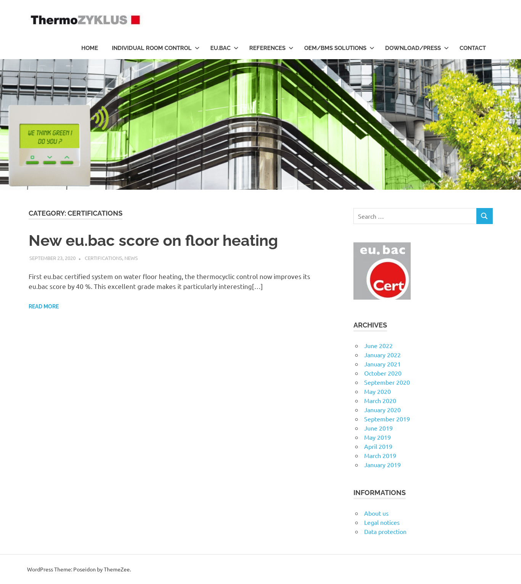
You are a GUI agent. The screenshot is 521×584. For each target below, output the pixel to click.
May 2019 (377, 437)
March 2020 (380, 400)
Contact (473, 48)
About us (376, 513)
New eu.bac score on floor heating (153, 240)
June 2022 (378, 345)
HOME (89, 48)
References (271, 48)
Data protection (385, 531)
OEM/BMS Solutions (339, 48)
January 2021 (382, 364)
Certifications (103, 258)
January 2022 (382, 354)
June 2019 (378, 428)
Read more (44, 306)
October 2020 (383, 373)
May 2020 (377, 391)
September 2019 (387, 419)
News (131, 258)
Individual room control (156, 48)
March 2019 (380, 455)
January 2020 (382, 409)
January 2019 (382, 464)
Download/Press (417, 48)
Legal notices (382, 522)
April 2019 (378, 446)
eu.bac (224, 48)
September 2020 (387, 382)
